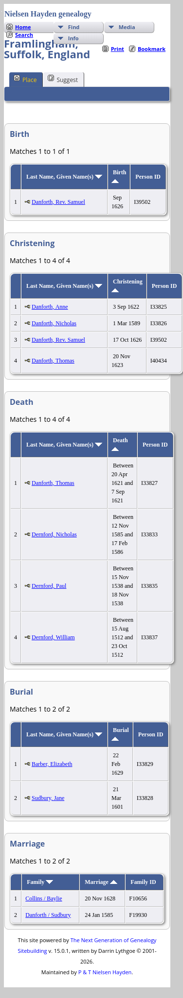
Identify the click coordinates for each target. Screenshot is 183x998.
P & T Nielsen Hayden (105, 972)
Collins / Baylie (43, 898)
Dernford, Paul (49, 585)
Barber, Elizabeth (52, 764)
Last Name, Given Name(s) (64, 176)
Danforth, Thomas (53, 360)
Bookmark (151, 48)
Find (74, 27)
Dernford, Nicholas (54, 534)
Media (127, 27)
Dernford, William (53, 637)
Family (40, 882)
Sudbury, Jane (48, 798)
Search (24, 34)
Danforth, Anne (50, 306)
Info (73, 38)
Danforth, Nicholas (54, 323)
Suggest (63, 79)
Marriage (101, 882)
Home (23, 27)
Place (25, 79)
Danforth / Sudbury (48, 915)
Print (117, 48)
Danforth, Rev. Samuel (58, 202)
